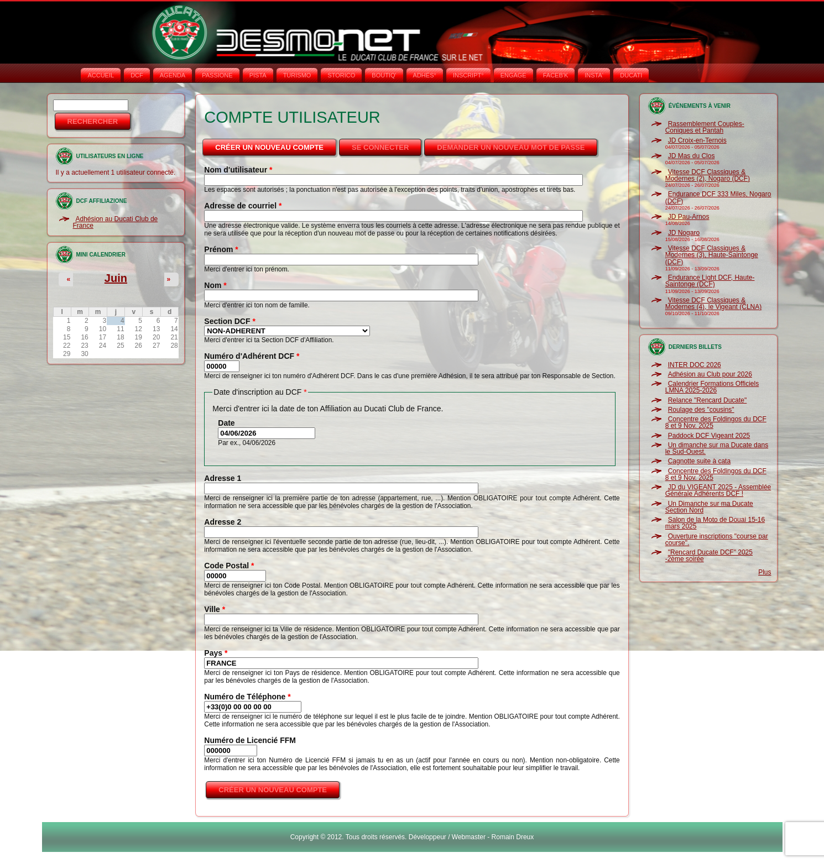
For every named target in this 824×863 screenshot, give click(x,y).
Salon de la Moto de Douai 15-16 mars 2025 (715, 523)
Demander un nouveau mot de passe (511, 147)
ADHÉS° (424, 75)
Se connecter (380, 147)
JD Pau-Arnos (689, 217)
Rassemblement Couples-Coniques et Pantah (704, 127)
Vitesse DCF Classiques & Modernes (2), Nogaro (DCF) (707, 175)
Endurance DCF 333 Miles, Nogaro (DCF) (718, 197)
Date (226, 423)
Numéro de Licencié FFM (250, 740)
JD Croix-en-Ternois (697, 140)
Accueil (100, 75)
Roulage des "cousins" (701, 410)
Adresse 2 (222, 521)
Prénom (221, 249)
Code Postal (229, 565)
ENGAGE (513, 75)
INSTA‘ (594, 75)
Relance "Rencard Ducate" (707, 400)
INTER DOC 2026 (694, 365)
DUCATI (631, 75)
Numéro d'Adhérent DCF (251, 356)
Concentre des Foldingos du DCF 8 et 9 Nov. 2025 (715, 422)
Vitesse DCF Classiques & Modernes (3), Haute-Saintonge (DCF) (711, 255)
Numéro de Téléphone (247, 696)
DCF (137, 75)
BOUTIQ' (384, 75)
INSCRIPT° (468, 75)
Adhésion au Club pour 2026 (710, 374)
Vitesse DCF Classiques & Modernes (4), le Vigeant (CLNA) (713, 303)
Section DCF (229, 321)
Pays (215, 652)
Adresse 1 (222, 478)
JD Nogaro (684, 233)
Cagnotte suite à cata (699, 461)
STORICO (341, 75)
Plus (764, 572)
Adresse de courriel (242, 205)
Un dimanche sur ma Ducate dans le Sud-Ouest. (716, 448)
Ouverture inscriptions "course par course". (716, 539)
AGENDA (172, 75)
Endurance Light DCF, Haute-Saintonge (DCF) (710, 281)
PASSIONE (217, 75)
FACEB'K (556, 75)
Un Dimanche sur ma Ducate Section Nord (709, 507)
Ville (214, 609)
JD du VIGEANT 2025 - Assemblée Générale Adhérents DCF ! (718, 490)
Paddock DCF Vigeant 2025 (709, 436)
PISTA (258, 75)
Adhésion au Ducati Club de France (115, 222)
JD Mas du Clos (691, 156)
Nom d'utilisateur (238, 169)
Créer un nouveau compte (276, 144)
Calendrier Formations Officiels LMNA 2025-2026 (712, 387)
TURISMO (297, 75)
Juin (116, 278)
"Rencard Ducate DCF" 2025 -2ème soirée (709, 555)
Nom (215, 285)
